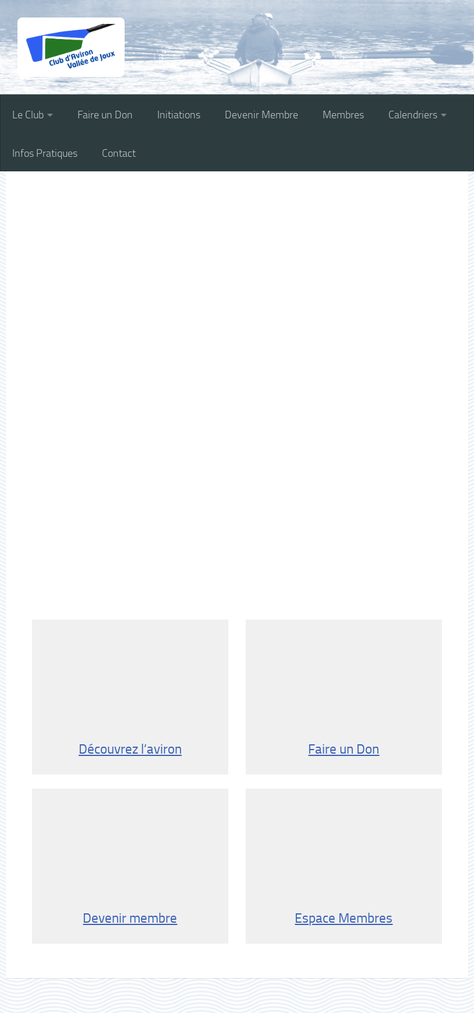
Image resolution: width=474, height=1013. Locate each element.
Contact (119, 153)
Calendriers (412, 114)
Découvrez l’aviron (130, 696)
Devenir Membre (261, 114)
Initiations (178, 114)
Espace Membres (343, 865)
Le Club (28, 114)
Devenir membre (130, 865)
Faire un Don (105, 114)
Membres (343, 114)
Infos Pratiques (44, 153)
